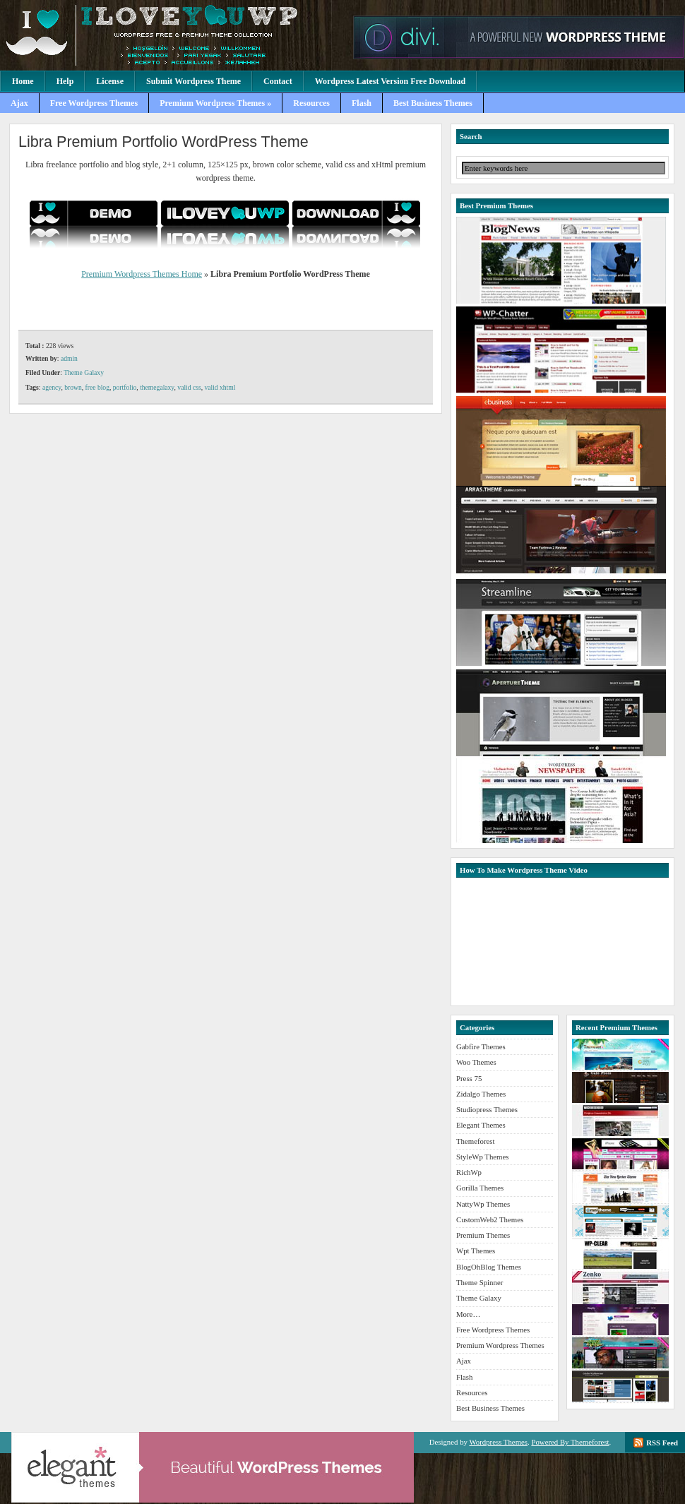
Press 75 (469, 1078)
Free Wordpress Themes (94, 103)
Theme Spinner (479, 1282)
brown (73, 387)
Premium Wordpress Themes (173, 35)
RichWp (469, 1172)
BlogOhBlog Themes (488, 1267)
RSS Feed (662, 1442)
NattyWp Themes (483, 1204)
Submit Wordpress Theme (193, 81)
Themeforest (475, 1141)
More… (468, 1314)
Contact (277, 81)
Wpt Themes (475, 1250)
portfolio (125, 387)
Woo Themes (476, 1062)
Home (23, 81)
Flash (361, 103)
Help (65, 81)
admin (69, 358)
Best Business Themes (432, 103)
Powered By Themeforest (570, 1442)
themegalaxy (157, 387)
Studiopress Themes (487, 1109)
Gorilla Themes (480, 1187)
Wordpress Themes (498, 1442)
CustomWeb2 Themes (489, 1219)
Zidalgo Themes (481, 1094)
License (110, 81)
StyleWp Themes (482, 1156)
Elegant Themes (481, 1125)
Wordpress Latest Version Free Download (390, 81)
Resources (311, 103)
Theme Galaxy (84, 372)
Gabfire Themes (481, 1046)
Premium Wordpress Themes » (215, 103)
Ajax (19, 103)
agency (51, 387)
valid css (189, 387)
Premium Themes (483, 1235)
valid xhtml (219, 387)
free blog (97, 387)
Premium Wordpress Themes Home (141, 274)
